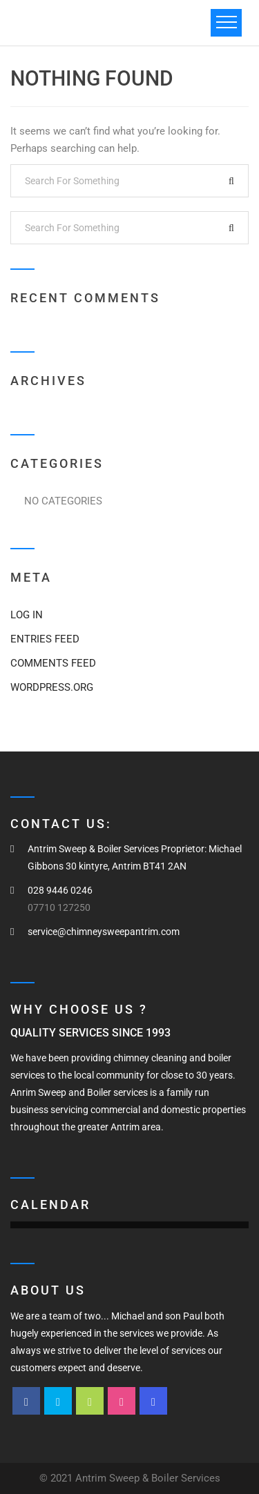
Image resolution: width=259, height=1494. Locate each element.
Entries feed (44, 639)
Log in (26, 615)
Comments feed (53, 663)
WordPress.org (51, 687)
